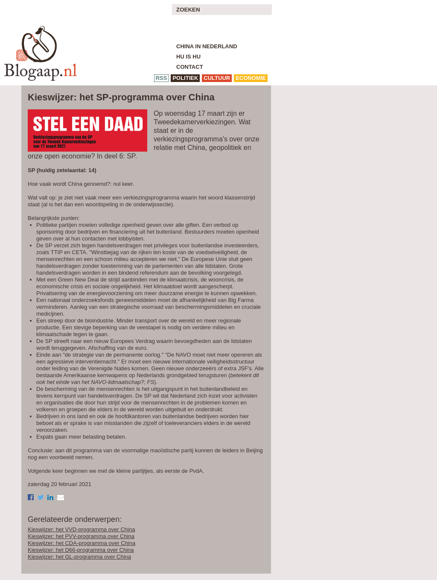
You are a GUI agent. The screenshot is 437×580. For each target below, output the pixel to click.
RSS (161, 78)
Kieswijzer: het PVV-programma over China (81, 536)
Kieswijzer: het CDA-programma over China (81, 543)
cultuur (217, 78)
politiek (185, 78)
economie (251, 78)
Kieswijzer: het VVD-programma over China (81, 529)
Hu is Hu (188, 56)
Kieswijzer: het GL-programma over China (79, 557)
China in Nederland (206, 46)
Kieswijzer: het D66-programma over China (81, 550)
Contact (189, 67)
